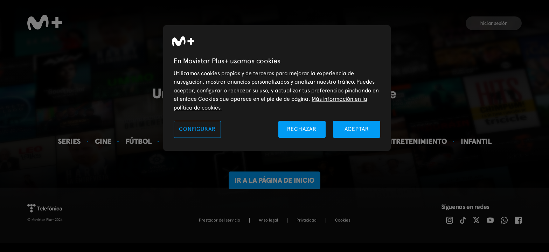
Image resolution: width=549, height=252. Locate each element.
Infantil (476, 141)
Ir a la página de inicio (274, 180)
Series (69, 141)
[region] (277, 88)
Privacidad (307, 220)
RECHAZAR (302, 129)
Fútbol (138, 141)
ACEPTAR (357, 129)
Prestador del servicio (219, 220)
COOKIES (342, 220)
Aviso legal (268, 220)
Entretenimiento (415, 141)
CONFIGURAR (197, 129)
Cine (103, 141)
